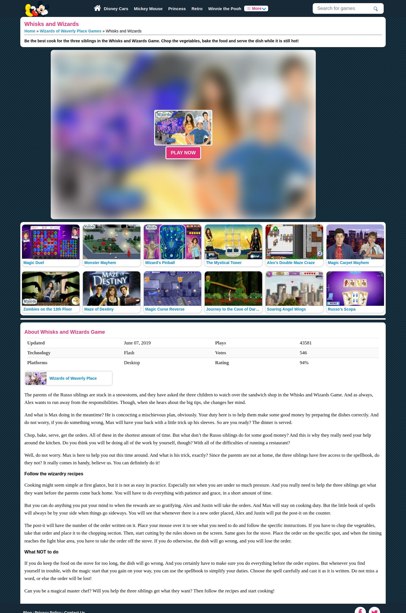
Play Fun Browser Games (35, 4)
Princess (177, 8)
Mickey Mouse (148, 8)
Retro (196, 8)
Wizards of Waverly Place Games (71, 31)
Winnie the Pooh (224, 8)
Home (29, 31)
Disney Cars (116, 8)
